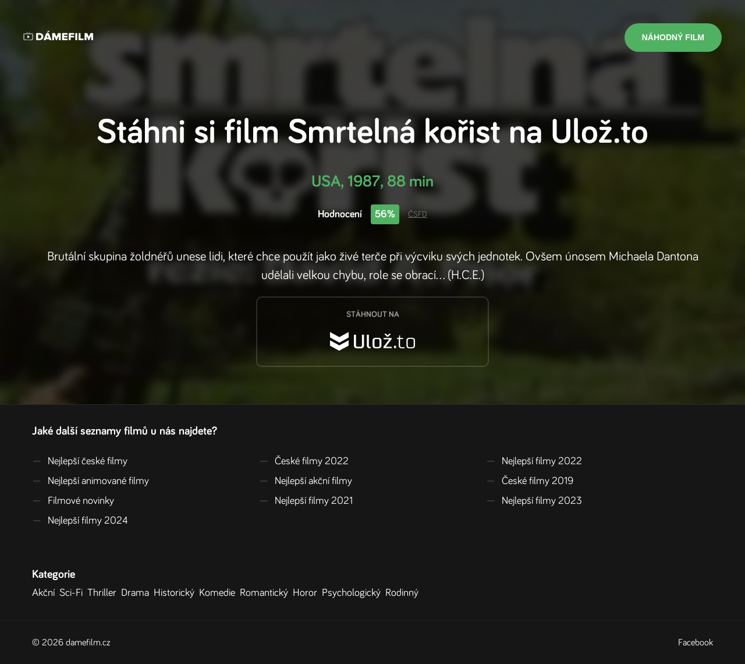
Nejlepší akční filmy (305, 481)
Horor (307, 593)
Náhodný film (673, 37)
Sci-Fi (73, 593)
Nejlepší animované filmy (90, 481)
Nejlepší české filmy (79, 461)
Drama (137, 593)
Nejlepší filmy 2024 (80, 521)
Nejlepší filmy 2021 (306, 501)
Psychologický (353, 593)
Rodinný (404, 593)
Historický (176, 593)
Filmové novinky (73, 501)
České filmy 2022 (304, 461)
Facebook (695, 642)
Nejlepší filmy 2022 (534, 461)
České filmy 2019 (529, 481)
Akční (45, 593)
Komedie (219, 593)
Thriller (104, 593)
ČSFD (417, 214)
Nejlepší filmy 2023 (534, 501)
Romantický (266, 593)
